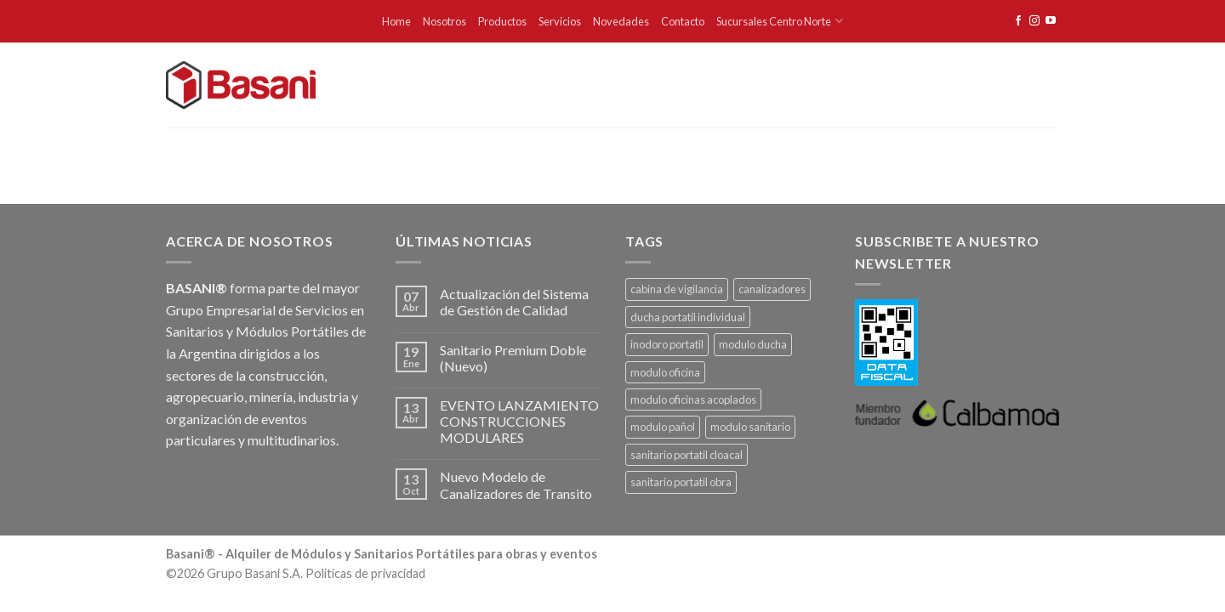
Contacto (682, 21)
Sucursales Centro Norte (779, 21)
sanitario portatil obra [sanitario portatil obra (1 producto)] (681, 482)
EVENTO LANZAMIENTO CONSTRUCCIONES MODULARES (519, 421)
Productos (502, 21)
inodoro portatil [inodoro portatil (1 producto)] (667, 344)
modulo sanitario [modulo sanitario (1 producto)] (750, 427)
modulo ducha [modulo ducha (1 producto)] (753, 344)
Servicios (559, 21)
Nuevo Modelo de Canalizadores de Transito (516, 484)
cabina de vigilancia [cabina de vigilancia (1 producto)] (676, 289)
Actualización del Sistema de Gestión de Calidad (514, 302)
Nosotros (444, 21)
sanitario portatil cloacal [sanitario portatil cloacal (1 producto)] (686, 455)
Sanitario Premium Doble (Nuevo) (513, 358)
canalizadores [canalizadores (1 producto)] (772, 289)
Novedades (621, 21)
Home (396, 21)
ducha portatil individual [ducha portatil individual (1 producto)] (687, 317)
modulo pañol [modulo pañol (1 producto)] (662, 427)
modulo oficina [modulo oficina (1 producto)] (665, 372)
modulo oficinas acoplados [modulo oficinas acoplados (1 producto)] (693, 399)
